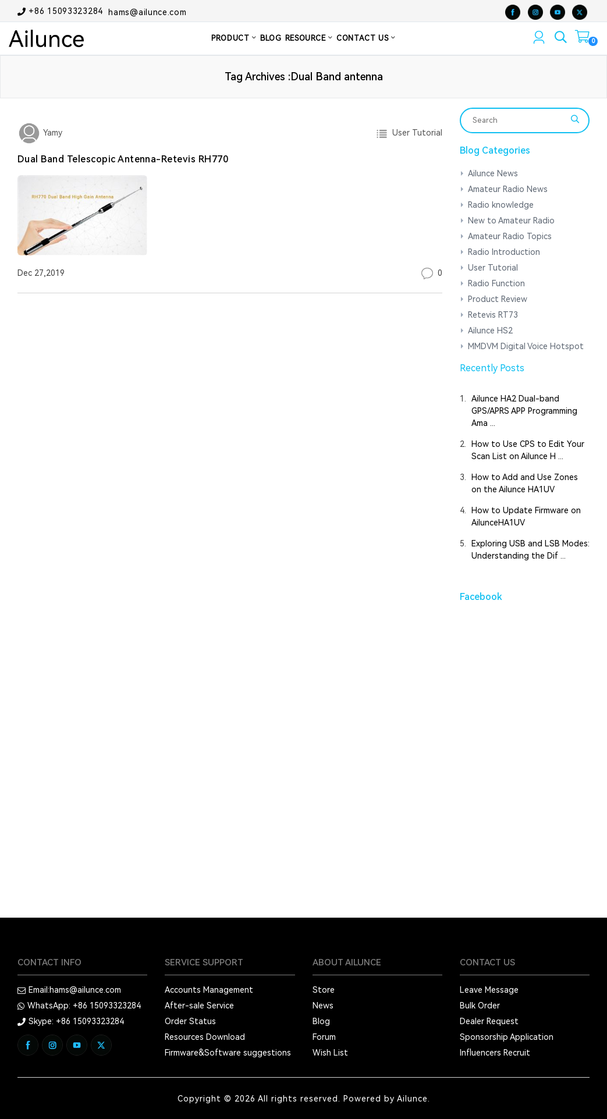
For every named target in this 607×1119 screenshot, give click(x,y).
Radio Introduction (504, 252)
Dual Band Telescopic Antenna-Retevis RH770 (122, 159)
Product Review (497, 299)
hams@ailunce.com (147, 11)
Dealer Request (489, 1021)
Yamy (51, 132)
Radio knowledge (501, 204)
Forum (324, 1037)
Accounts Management (209, 989)
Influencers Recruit (495, 1052)
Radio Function (496, 283)
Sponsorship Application (506, 1037)
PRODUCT (234, 38)
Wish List (330, 1052)
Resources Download (205, 1037)
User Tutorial (415, 132)
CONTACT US (366, 38)
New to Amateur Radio (511, 220)
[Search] (517, 120)
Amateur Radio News (508, 189)
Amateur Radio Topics (510, 236)
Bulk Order (480, 1005)
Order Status (190, 1021)
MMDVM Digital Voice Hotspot (526, 346)
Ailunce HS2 (490, 330)
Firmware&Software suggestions (228, 1052)
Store (324, 989)
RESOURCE (309, 38)
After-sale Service (199, 1005)
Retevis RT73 (493, 314)
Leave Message (489, 989)
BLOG (271, 38)
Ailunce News (493, 173)
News (323, 1005)
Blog (321, 1021)
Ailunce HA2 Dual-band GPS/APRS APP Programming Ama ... (524, 411)
